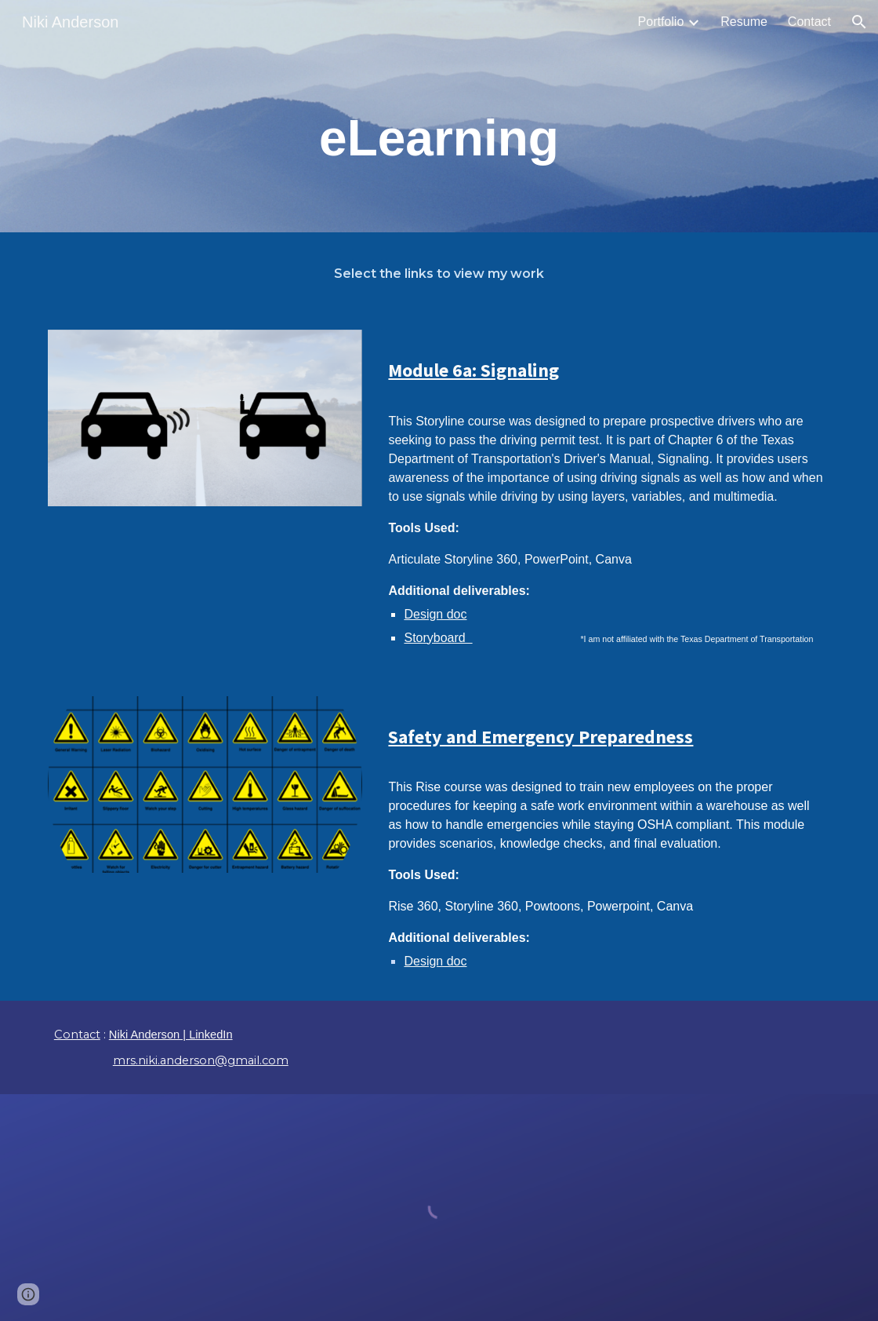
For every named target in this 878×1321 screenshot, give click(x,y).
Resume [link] (743, 21)
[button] (859, 22)
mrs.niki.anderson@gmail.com (200, 1060)
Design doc (435, 614)
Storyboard (438, 637)
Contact (77, 1034)
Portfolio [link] (661, 21)
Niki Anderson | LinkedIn (171, 1034)
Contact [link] (809, 21)
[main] (439, 138)
